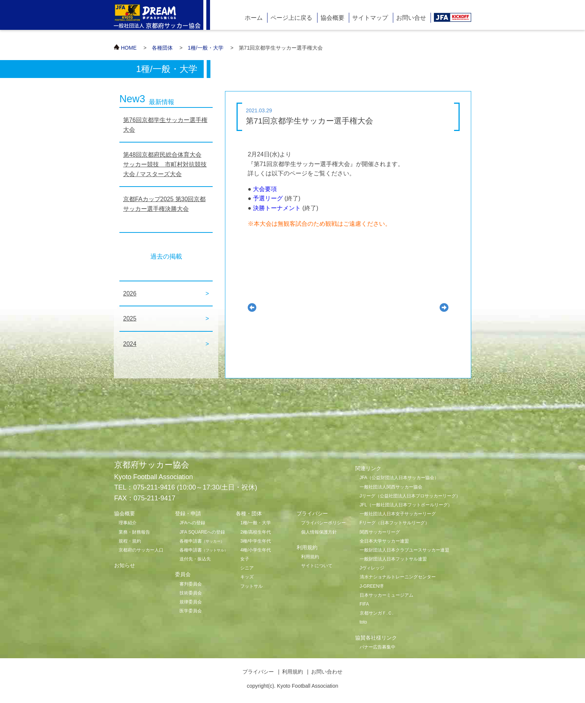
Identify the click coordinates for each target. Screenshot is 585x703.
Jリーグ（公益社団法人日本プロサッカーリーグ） (410, 496)
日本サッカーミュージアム (386, 595)
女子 (244, 559)
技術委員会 (190, 593)
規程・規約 (130, 541)
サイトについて (316, 565)
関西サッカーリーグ (380, 532)
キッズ (247, 576)
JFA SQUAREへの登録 (202, 532)
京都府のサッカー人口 (141, 550)
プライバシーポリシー (323, 522)
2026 (130, 293)
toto (363, 622)
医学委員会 (190, 610)
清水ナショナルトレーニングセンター (398, 576)
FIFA (364, 604)
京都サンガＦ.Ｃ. (377, 613)
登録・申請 (188, 513)
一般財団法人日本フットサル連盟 (393, 559)
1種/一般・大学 (205, 48)
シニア (247, 568)
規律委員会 (190, 601)
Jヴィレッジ (372, 568)
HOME (129, 48)
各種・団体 (249, 513)
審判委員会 (190, 584)
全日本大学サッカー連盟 (384, 541)
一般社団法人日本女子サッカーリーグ (398, 513)
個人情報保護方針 (319, 532)
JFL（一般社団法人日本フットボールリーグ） (406, 504)
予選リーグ (268, 198)
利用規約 (310, 556)
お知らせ (124, 565)
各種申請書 (201, 541)
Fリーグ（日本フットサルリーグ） (394, 522)
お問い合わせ (326, 672)
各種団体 (162, 48)
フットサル (251, 586)
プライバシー (258, 672)
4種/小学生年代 (255, 550)
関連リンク (368, 468)
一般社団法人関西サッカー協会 (391, 487)
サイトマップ (370, 18)
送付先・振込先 (195, 559)
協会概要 (332, 18)
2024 (130, 344)
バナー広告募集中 (377, 647)
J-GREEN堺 (372, 586)
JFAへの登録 (192, 522)
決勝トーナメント (277, 208)
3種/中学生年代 (255, 541)
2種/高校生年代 (255, 532)
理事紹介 (128, 522)
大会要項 (265, 189)
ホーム (254, 18)
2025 (130, 318)
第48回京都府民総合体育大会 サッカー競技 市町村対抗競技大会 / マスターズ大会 (165, 164)
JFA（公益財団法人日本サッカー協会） (399, 477)
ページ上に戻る (291, 18)
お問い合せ (411, 18)
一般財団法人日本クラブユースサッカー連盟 (404, 550)
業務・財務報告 (134, 532)
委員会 (183, 574)
